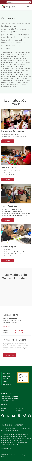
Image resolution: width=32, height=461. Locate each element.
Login (1, 460)
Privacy (9, 459)
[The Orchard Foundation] (8, 7)
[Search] (18, 2)
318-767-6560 (19, 409)
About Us (6, 373)
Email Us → (7, 326)
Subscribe (10, 355)
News (5, 381)
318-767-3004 (19, 332)
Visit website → (6, 448)
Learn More (8, 141)
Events (5, 379)
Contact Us (7, 384)
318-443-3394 (19, 330)
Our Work (6, 376)
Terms (3, 459)
